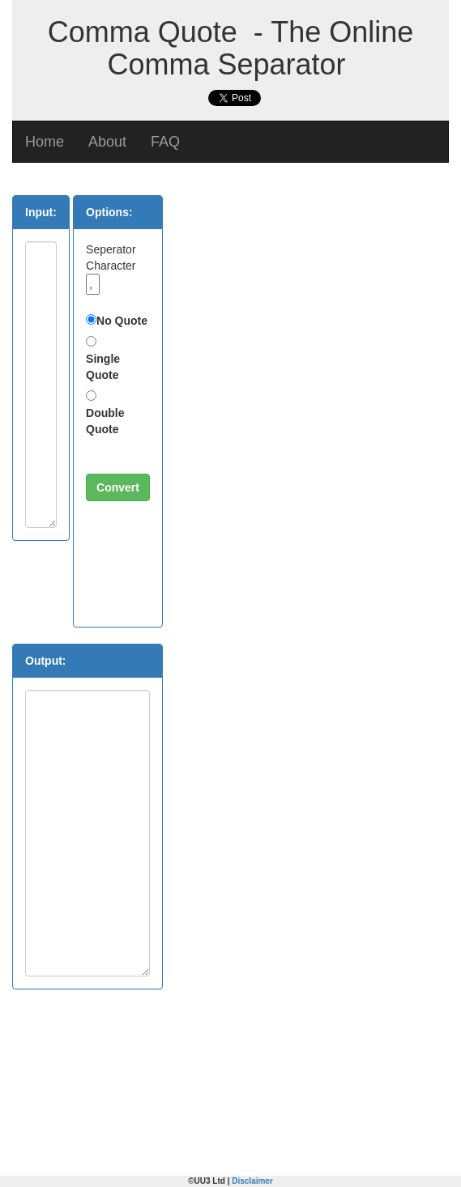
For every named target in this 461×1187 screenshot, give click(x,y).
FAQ (165, 142)
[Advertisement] (287, 296)
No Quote (121, 320)
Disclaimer (252, 1180)
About (107, 142)
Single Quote (103, 366)
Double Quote (105, 421)
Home (44, 142)
